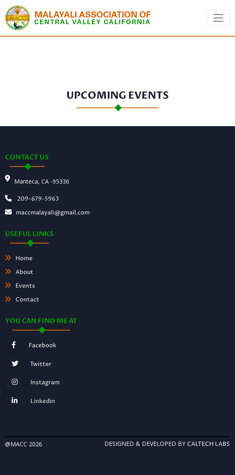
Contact (22, 299)
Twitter (28, 364)
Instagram (32, 382)
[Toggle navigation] (218, 18)
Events (20, 286)
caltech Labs (208, 444)
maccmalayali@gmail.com (47, 212)
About (19, 272)
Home (19, 258)
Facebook (30, 345)
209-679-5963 (32, 199)
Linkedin (30, 401)
